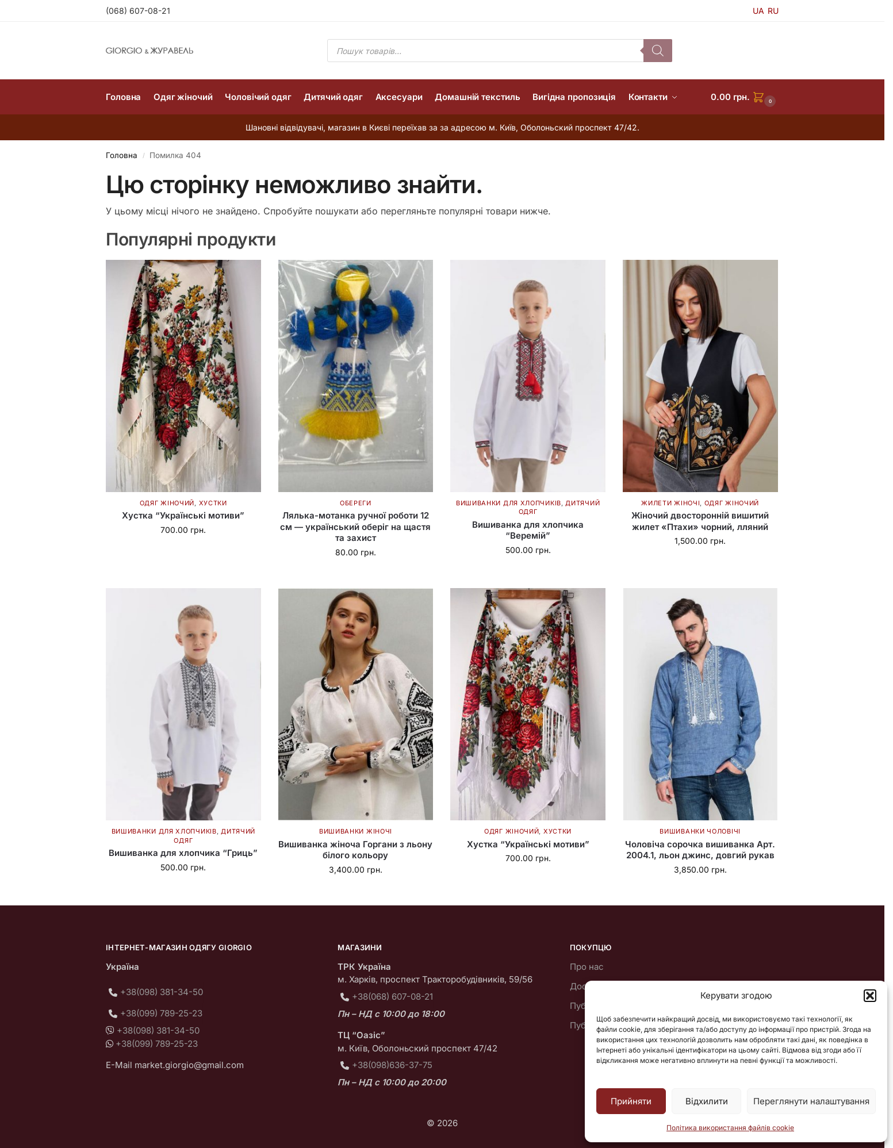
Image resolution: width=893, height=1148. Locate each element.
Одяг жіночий (167, 503)
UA (758, 11)
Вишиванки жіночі (355, 831)
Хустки (213, 503)
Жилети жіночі (670, 503)
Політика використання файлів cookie (730, 1127)
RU (773, 11)
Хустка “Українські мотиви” (183, 515)
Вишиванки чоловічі (700, 831)
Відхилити (706, 1101)
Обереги (355, 503)
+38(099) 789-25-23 (161, 1013)
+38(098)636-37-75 (392, 1064)
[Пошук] (657, 50)
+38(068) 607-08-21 (392, 996)
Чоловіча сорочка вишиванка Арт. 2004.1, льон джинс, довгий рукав (700, 850)
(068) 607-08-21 (138, 11)
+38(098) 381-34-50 (161, 991)
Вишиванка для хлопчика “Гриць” (183, 852)
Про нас (587, 966)
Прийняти (631, 1101)
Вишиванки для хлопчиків (508, 503)
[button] (870, 995)
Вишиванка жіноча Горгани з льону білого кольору (355, 850)
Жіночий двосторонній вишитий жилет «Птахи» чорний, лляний (700, 521)
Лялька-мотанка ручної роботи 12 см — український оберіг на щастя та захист (355, 526)
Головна (121, 155)
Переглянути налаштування (811, 1101)
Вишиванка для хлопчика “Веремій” (528, 530)
